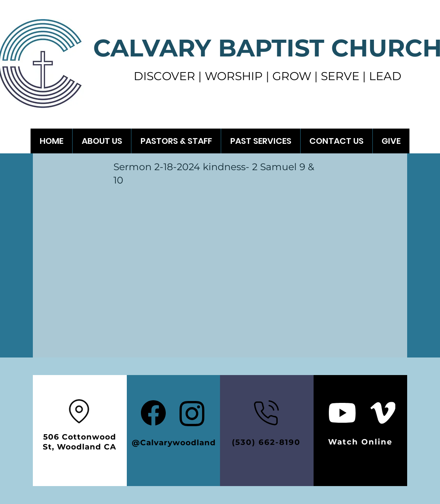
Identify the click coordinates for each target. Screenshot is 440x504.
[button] (260, 141)
